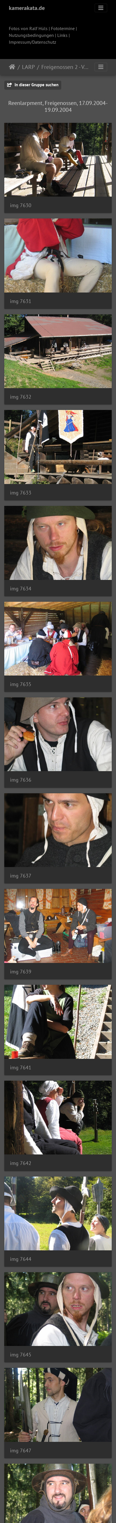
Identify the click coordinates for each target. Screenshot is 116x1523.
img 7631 (20, 301)
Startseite (12, 67)
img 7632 (20, 397)
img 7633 (20, 493)
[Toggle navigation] (101, 8)
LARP (28, 67)
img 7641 (20, 1067)
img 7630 (20, 205)
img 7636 (20, 780)
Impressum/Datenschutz (32, 42)
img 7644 (20, 1259)
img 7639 (20, 972)
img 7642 (20, 1163)
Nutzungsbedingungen (31, 35)
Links (62, 35)
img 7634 (20, 589)
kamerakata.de (27, 8)
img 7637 (20, 876)
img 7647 (20, 1450)
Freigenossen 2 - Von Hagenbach (65, 67)
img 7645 (20, 1355)
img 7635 (20, 684)
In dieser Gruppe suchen (32, 84)
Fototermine (63, 28)
